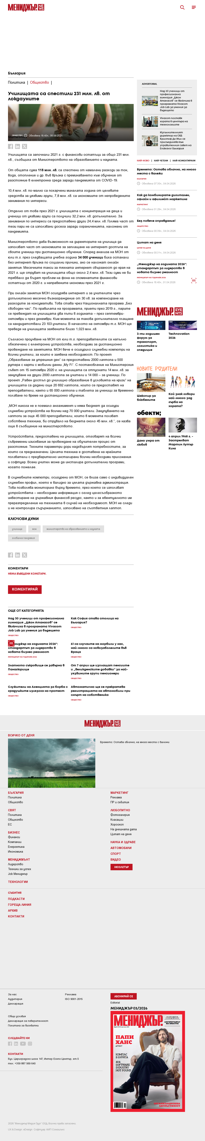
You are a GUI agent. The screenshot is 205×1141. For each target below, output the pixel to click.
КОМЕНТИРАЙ (25, 589)
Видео (116, 859)
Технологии (18, 881)
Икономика (15, 851)
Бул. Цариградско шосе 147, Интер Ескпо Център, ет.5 (43, 1059)
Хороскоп (117, 824)
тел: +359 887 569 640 (21, 1063)
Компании (14, 842)
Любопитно (120, 810)
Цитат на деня (121, 834)
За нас (12, 994)
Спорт (116, 853)
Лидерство (15, 864)
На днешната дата (124, 829)
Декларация (15, 1003)
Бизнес (14, 832)
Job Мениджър (18, 873)
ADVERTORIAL (149, 84)
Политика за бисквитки (23, 1025)
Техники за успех (19, 869)
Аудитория (15, 999)
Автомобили (121, 847)
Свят (12, 810)
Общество (15, 802)
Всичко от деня (21, 735)
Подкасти (16, 898)
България (16, 73)
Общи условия (17, 1016)
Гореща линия (19, 904)
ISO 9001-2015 (73, 999)
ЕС (10, 824)
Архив (13, 910)
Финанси (14, 837)
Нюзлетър (121, 867)
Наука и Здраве (123, 842)
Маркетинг (120, 792)
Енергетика (16, 846)
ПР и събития (120, 802)
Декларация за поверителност (28, 1021)
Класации (117, 819)
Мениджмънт (19, 859)
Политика (15, 797)
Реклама (116, 797)
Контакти (16, 916)
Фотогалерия (120, 814)
